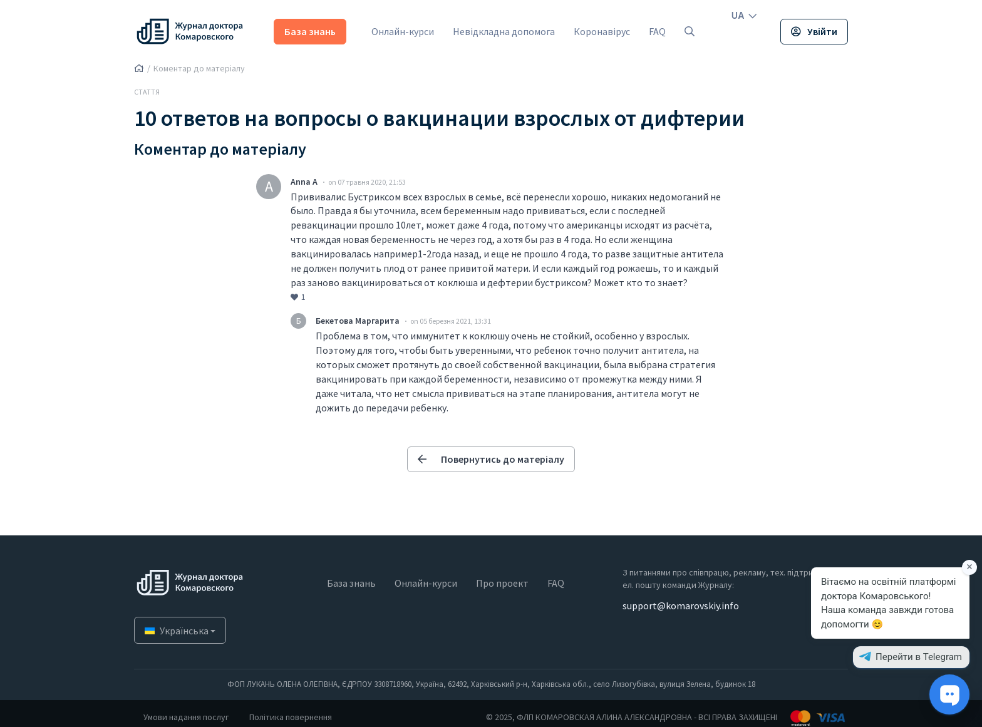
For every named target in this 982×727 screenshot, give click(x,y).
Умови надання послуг (186, 717)
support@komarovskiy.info (681, 605)
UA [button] (744, 15)
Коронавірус (602, 31)
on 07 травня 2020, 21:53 (367, 182)
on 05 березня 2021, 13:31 (450, 321)
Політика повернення (290, 717)
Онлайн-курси (402, 31)
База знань (310, 31)
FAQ (657, 31)
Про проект (502, 583)
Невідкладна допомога (504, 31)
